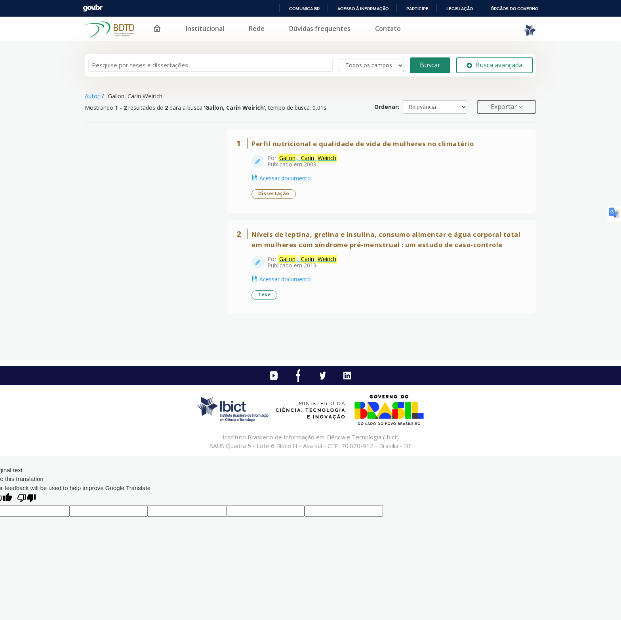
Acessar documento (285, 178)
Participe (417, 8)
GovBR (93, 8)
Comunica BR (304, 8)
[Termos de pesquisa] (210, 65)
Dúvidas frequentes (320, 28)
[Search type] (371, 65)
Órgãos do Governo (514, 8)
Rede (257, 28)
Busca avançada (494, 65)
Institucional (205, 28)
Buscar (430, 65)
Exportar (504, 106)
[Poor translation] (26, 500)
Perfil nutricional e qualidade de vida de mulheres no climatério (363, 144)
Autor (92, 96)
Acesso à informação (363, 8)
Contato (388, 28)
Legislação (459, 8)
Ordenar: (386, 107)
